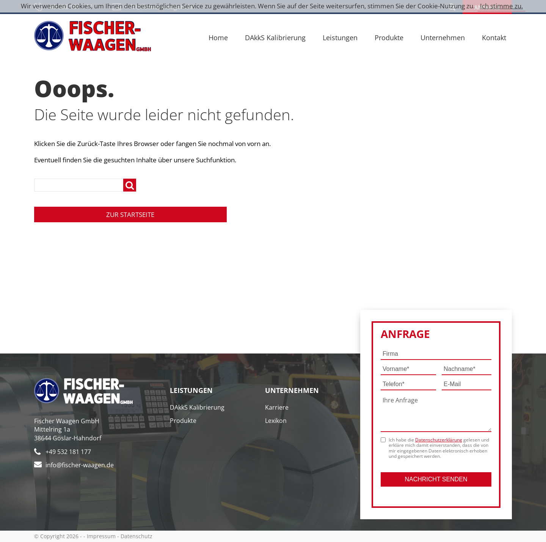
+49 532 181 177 (68, 452)
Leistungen (340, 37)
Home (218, 37)
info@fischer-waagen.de (80, 465)
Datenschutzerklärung (438, 440)
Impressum (101, 536)
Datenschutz (136, 536)
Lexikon (276, 420)
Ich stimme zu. (501, 6)
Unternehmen (442, 37)
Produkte (389, 37)
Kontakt (494, 37)
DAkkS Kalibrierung (275, 37)
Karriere (277, 407)
